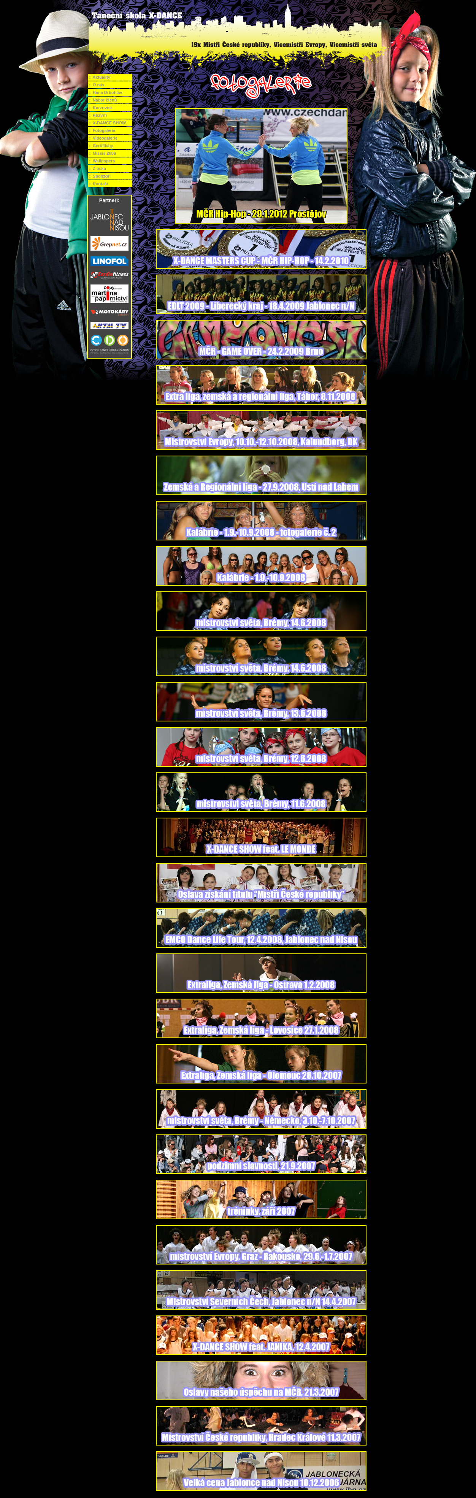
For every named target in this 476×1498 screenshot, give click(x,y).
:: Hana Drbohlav (105, 92)
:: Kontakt (98, 183)
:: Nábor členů (103, 100)
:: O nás (97, 85)
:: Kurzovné (100, 107)
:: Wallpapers (102, 161)
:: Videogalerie (103, 138)
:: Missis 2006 (102, 153)
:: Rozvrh (98, 115)
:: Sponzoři (100, 176)
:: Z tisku (97, 168)
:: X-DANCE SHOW (107, 123)
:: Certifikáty (101, 145)
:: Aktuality (99, 77)
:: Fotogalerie (102, 130)
